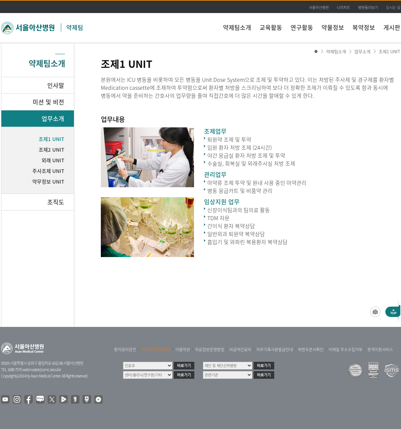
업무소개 (362, 51)
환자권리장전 (125, 350)
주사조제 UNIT (48, 171)
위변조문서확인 (310, 350)
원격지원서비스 (380, 350)
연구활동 (302, 27)
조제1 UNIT (389, 51)
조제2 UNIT (51, 149)
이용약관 (182, 350)
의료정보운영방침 (209, 350)
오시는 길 (393, 7)
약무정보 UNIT (48, 181)
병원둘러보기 (368, 7)
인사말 (55, 85)
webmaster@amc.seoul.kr (41, 369)
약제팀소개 (237, 27)
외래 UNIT (53, 160)
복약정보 (363, 27)
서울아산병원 (319, 7)
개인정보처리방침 (155, 350)
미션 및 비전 (48, 101)
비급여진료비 (240, 350)
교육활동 (271, 27)
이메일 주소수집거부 (345, 350)
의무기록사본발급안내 (274, 350)
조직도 (55, 202)
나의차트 (343, 7)
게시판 (391, 27)
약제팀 (74, 27)
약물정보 (332, 27)
